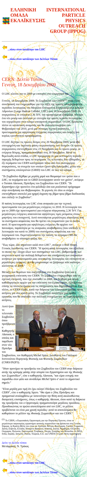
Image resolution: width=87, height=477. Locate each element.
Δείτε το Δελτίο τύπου (14, 442)
